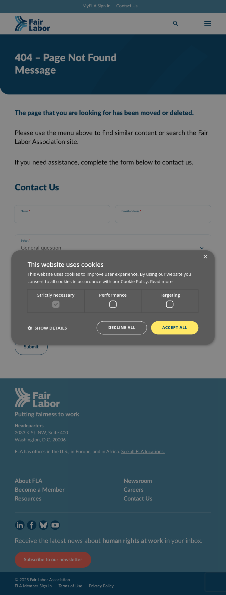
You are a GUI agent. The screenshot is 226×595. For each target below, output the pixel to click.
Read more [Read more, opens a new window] (161, 282)
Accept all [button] (174, 327)
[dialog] (113, 297)
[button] (47, 327)
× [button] (205, 257)
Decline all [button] (121, 327)
